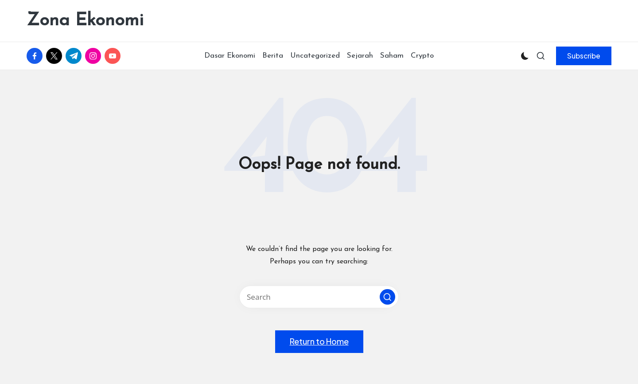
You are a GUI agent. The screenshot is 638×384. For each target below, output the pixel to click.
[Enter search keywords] (319, 297)
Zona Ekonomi (85, 21)
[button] (583, 56)
